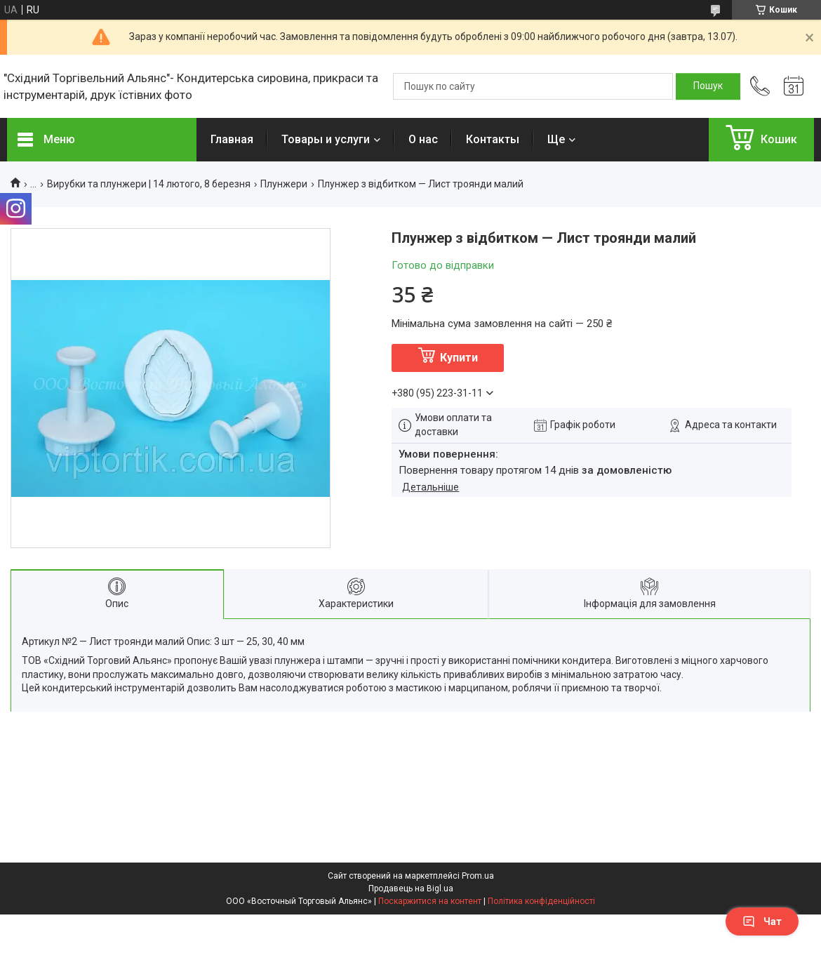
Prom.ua (478, 876)
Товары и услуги (325, 139)
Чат (762, 921)
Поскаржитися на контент (429, 901)
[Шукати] (708, 86)
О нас (423, 139)
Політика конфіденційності (541, 901)
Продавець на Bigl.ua (410, 888)
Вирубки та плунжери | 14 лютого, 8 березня (149, 183)
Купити (459, 357)
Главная (232, 139)
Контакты (492, 139)
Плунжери (283, 183)
